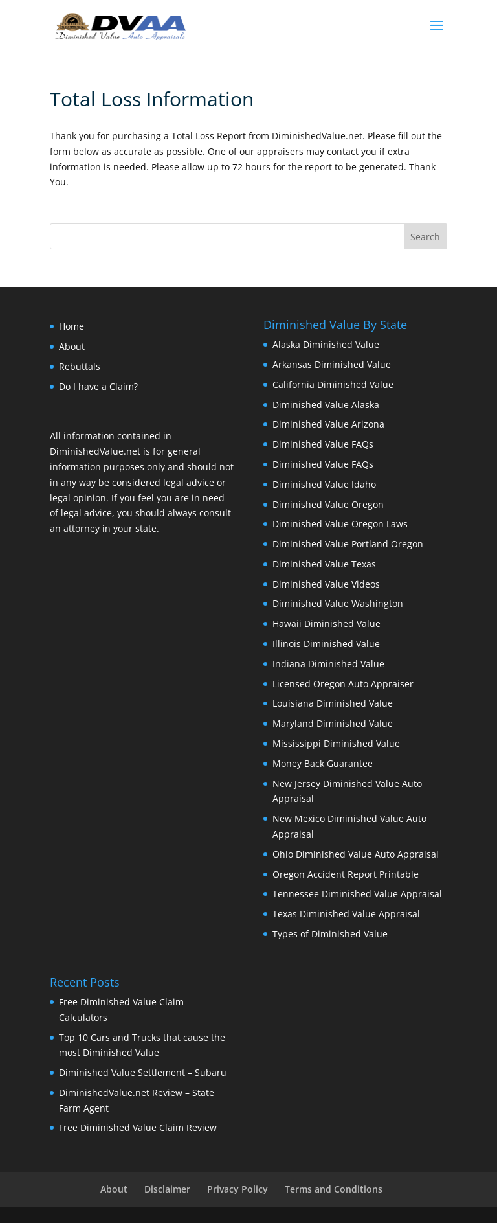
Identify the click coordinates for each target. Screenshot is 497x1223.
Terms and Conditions (333, 1189)
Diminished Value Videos (326, 584)
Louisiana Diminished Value (332, 703)
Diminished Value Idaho (324, 484)
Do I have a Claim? (98, 386)
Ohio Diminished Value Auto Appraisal (355, 854)
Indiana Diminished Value (328, 663)
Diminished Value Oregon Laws (340, 524)
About (72, 346)
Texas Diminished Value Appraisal (346, 914)
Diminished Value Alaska (325, 404)
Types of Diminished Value (330, 934)
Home (71, 326)
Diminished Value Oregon (328, 504)
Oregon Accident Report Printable (345, 874)
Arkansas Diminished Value (331, 364)
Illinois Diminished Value (326, 643)
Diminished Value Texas (324, 564)
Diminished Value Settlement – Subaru (142, 1072)
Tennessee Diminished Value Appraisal (357, 893)
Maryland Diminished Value (332, 723)
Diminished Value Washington (337, 603)
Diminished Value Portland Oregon (347, 544)
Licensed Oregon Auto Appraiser (343, 684)
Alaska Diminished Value (325, 344)
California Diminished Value (332, 384)
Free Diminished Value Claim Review (138, 1127)
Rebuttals (79, 366)
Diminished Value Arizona (328, 424)
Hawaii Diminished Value (326, 623)
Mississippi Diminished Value (336, 743)
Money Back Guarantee (322, 763)
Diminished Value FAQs (322, 444)
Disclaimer (167, 1189)
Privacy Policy (237, 1189)
